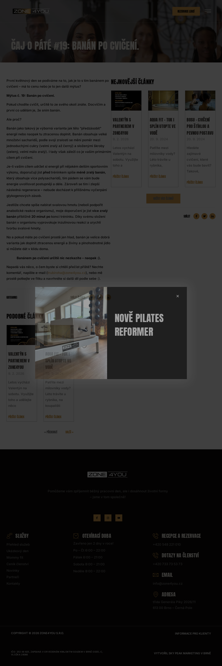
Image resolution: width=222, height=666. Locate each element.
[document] (111, 333)
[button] (177, 296)
